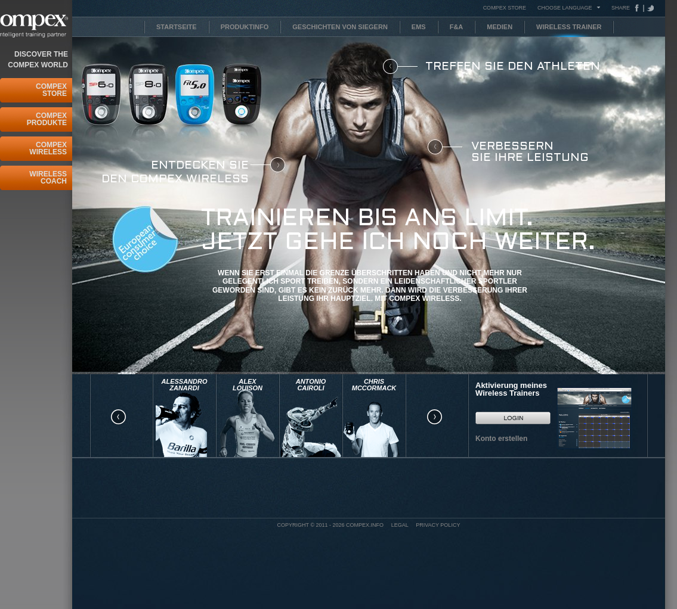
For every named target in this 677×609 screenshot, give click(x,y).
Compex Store (51, 90)
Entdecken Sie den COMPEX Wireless (175, 172)
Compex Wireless (48, 148)
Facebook (639, 8)
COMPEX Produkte (47, 119)
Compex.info (365, 525)
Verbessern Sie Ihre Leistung (530, 152)
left (118, 417)
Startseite (176, 26)
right (434, 417)
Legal (400, 525)
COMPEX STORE (504, 8)
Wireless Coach (48, 177)
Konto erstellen (501, 438)
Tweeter (649, 8)
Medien (499, 26)
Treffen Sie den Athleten (512, 66)
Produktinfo (245, 26)
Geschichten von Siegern (340, 26)
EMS (419, 26)
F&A (456, 26)
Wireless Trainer (568, 26)
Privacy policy (438, 525)
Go (513, 417)
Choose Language (564, 7)
